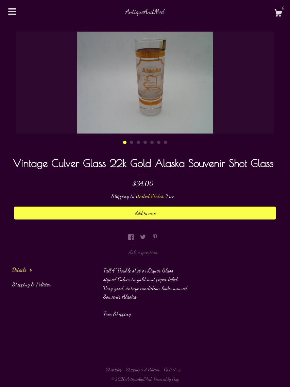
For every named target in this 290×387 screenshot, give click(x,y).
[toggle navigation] (12, 11)
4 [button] (145, 142)
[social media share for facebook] (131, 236)
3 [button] (138, 142)
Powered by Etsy (166, 379)
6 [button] (158, 142)
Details (22, 269)
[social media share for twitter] (143, 236)
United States (150, 196)
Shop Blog (113, 369)
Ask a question (143, 252)
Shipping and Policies (142, 369)
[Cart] (278, 14)
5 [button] (152, 142)
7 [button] (165, 142)
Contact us (172, 369)
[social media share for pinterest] (155, 236)
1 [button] (124, 142)
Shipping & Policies (31, 284)
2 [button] (131, 142)
